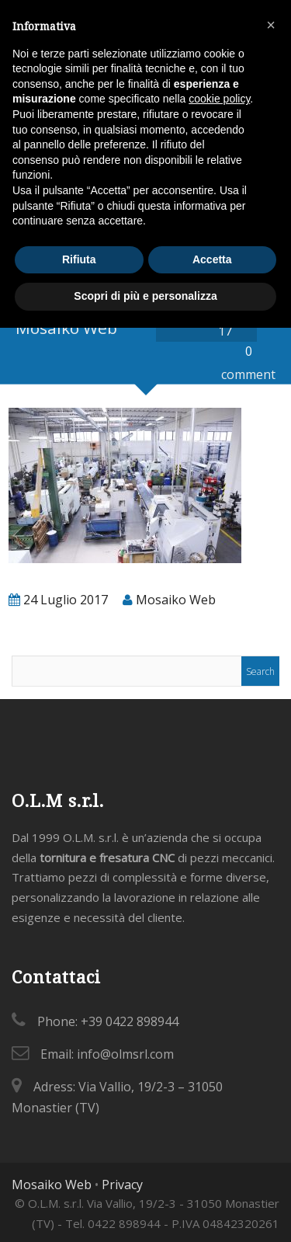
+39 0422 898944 (129, 1021)
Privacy (122, 1184)
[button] (270, 24)
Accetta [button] (212, 259)
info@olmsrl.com (125, 1054)
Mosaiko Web (52, 1184)
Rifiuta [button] (79, 259)
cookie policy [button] (219, 98)
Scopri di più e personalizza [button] (145, 296)
